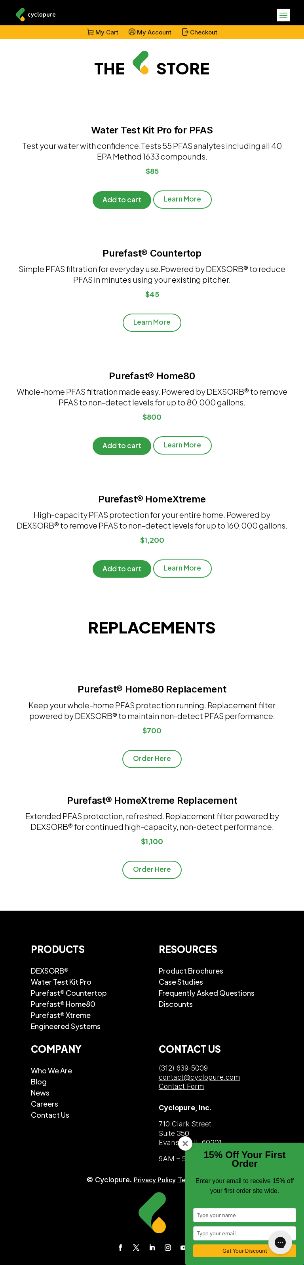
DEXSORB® (49, 970)
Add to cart (122, 199)
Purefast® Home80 (63, 1003)
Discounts (176, 1003)
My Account (154, 32)
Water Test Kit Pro (61, 981)
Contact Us (50, 1114)
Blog (39, 1081)
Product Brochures (191, 970)
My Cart (106, 32)
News (40, 1092)
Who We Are (51, 1070)
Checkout (203, 32)
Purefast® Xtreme (61, 1014)
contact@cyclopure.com (199, 1077)
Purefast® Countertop (69, 992)
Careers (44, 1103)
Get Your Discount (244, 1250)
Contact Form (181, 1086)
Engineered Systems (66, 1026)
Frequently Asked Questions (207, 992)
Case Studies (181, 981)
